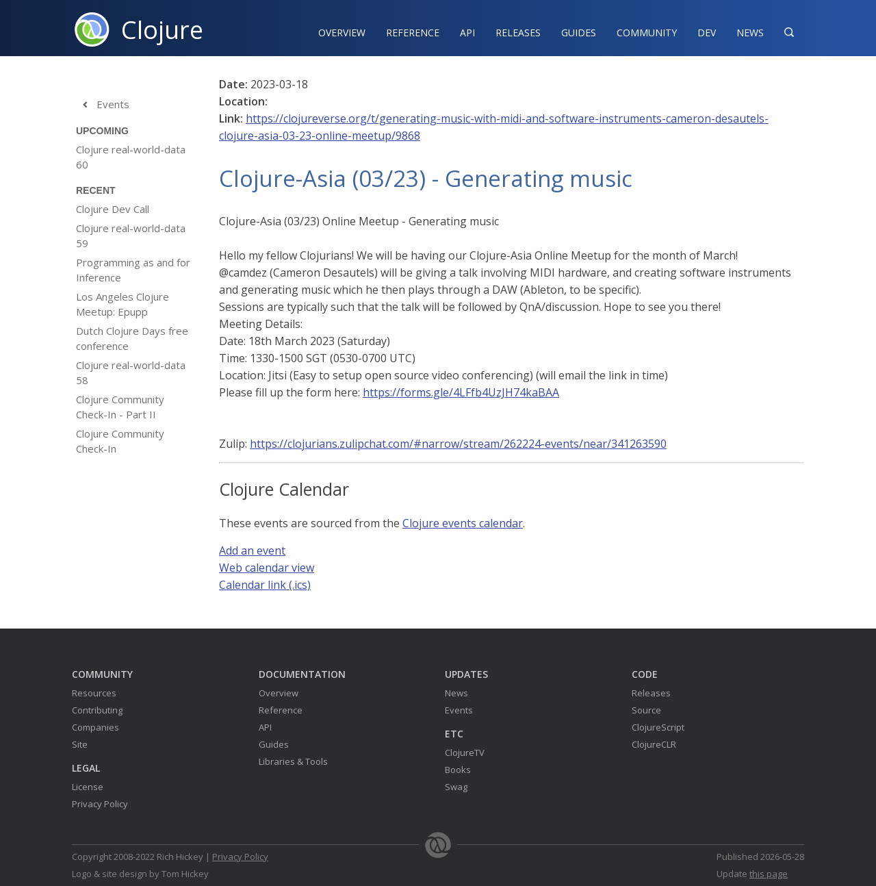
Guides (578, 32)
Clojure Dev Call (112, 209)
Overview (341, 32)
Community (647, 32)
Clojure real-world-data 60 (130, 156)
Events (102, 104)
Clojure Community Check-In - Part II (120, 406)
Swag (456, 787)
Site (80, 744)
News (750, 32)
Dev (706, 32)
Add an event (252, 550)
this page (768, 874)
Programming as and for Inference (133, 269)
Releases (518, 32)
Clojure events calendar (462, 523)
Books (458, 769)
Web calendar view (266, 567)
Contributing (97, 710)
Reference (280, 710)
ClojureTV (465, 752)
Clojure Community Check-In (120, 441)
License (87, 787)
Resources (94, 693)
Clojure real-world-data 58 (130, 372)
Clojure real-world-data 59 (130, 235)
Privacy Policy (100, 804)
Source (646, 710)
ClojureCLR (654, 744)
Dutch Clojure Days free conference (132, 338)
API (467, 32)
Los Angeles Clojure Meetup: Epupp (122, 304)
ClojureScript (658, 727)
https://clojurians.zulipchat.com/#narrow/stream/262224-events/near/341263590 (458, 443)
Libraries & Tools (293, 761)
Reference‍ (412, 32)
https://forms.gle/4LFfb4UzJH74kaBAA (461, 392)
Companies (95, 727)
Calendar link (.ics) (265, 584)
